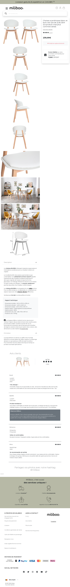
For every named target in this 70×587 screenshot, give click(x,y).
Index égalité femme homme (12, 543)
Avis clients (29, 521)
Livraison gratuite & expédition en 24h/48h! (35, 2)
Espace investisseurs (10, 548)
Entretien (7, 333)
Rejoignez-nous (8, 539)
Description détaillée (47, 29)
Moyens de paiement (10, 521)
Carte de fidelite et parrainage (13, 534)
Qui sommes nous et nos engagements (11, 517)
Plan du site (29, 525)
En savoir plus (24, 328)
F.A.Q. (27, 516)
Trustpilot (53, 521)
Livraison (6, 525)
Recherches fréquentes (32, 530)
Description (8, 262)
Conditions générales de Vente (13, 530)
